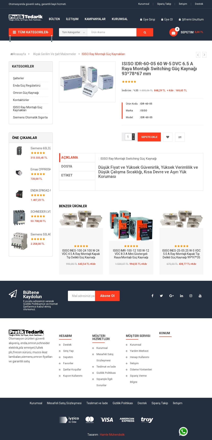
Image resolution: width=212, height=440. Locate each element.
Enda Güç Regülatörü (26, 85)
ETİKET (67, 175)
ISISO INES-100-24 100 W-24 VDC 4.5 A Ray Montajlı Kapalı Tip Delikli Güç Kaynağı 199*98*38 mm (81, 256)
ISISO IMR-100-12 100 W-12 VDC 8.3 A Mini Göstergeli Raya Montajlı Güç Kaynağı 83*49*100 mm (131, 256)
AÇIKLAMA (69, 157)
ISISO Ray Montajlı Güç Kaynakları (103, 54)
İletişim (181, 3)
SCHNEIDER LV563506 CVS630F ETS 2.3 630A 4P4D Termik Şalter (41, 211)
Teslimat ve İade (106, 366)
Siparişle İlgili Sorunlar (104, 382)
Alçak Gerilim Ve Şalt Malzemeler (54, 54)
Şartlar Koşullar (72, 369)
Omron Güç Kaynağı (26, 92)
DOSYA (66, 166)
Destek (197, 3)
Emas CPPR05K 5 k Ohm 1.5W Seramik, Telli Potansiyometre (41, 169)
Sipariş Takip (162, 3)
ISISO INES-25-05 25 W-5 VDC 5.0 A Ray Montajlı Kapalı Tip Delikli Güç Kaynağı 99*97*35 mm (181, 256)
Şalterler (18, 78)
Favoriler (68, 363)
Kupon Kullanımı (72, 375)
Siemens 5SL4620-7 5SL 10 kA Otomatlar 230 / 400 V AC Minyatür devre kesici (41, 234)
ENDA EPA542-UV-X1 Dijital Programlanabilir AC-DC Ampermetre (41, 190)
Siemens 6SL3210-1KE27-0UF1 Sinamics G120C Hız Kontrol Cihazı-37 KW (41, 148)
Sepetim (68, 357)
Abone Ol (107, 296)
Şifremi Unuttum (193, 19)
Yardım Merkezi (139, 350)
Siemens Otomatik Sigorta (30, 117)
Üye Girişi (149, 19)
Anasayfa (18, 54)
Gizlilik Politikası (106, 372)
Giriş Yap (68, 350)
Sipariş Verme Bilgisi (138, 378)
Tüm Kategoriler (33, 32)
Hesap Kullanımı (139, 357)
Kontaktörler (21, 100)
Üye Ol (168, 19)
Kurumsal (143, 3)
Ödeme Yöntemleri (141, 369)
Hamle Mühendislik (112, 434)
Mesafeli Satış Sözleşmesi (104, 357)
